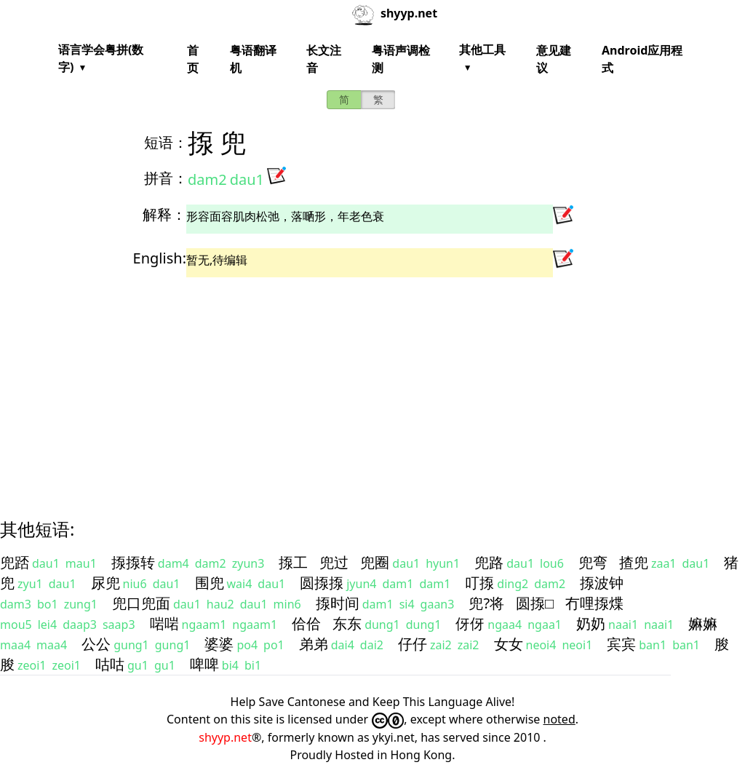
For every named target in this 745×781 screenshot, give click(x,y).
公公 (96, 644)
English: (159, 258)
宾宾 (621, 644)
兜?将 (486, 603)
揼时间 (337, 603)
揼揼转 (133, 562)
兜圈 (374, 562)
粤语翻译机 (253, 59)
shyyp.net (225, 737)
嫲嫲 (702, 623)
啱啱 (164, 623)
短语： (166, 142)
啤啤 (204, 664)
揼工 (293, 562)
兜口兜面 (141, 603)
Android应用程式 (642, 59)
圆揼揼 (321, 582)
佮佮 (306, 623)
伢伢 (470, 623)
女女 (508, 644)
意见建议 (553, 59)
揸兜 (633, 562)
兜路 (488, 562)
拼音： (166, 178)
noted (559, 719)
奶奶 (590, 623)
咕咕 (109, 664)
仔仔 (412, 644)
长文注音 (323, 59)
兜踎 (14, 562)
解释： (164, 214)
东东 (347, 623)
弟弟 (313, 644)
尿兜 (105, 582)
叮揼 (479, 582)
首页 (193, 59)
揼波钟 (602, 582)
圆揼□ (535, 603)
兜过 (333, 562)
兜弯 (592, 562)
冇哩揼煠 (594, 603)
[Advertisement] (372, 385)
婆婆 (219, 644)
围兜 (209, 582)
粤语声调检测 (401, 59)
